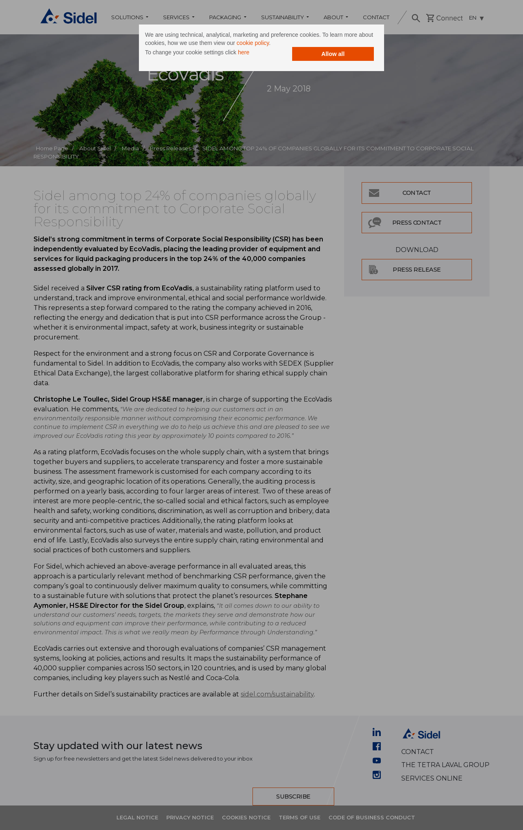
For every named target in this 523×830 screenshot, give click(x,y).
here (243, 52)
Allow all (333, 54)
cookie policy (253, 43)
